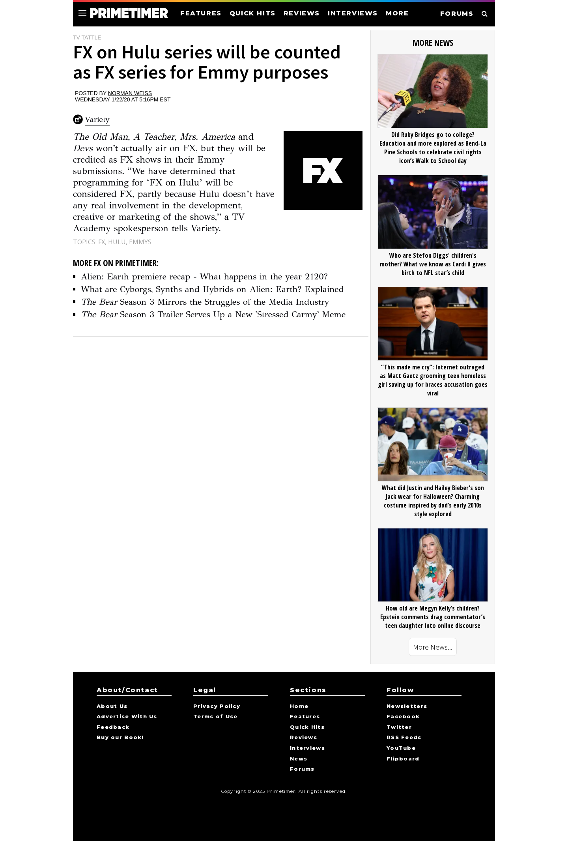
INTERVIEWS (353, 13)
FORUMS (457, 13)
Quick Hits (307, 727)
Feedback (113, 727)
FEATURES (201, 13)
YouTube (401, 748)
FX (101, 242)
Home (299, 706)
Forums (302, 769)
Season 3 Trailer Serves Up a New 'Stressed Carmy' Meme (213, 314)
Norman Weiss (130, 93)
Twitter (399, 727)
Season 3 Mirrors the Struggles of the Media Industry (205, 301)
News (298, 759)
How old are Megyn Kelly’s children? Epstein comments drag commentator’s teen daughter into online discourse (432, 617)
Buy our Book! (120, 737)
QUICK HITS (253, 13)
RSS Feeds (404, 737)
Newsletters (407, 706)
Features (305, 716)
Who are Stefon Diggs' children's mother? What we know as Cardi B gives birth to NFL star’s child (433, 264)
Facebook (403, 716)
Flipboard (403, 759)
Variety (97, 119)
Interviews (307, 748)
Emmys (140, 242)
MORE (397, 13)
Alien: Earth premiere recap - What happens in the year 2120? (204, 276)
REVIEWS (302, 13)
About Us (112, 706)
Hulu (117, 242)
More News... (432, 647)
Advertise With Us (127, 716)
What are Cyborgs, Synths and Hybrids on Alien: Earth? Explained (212, 289)
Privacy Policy (216, 706)
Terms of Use (215, 716)
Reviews (303, 737)
